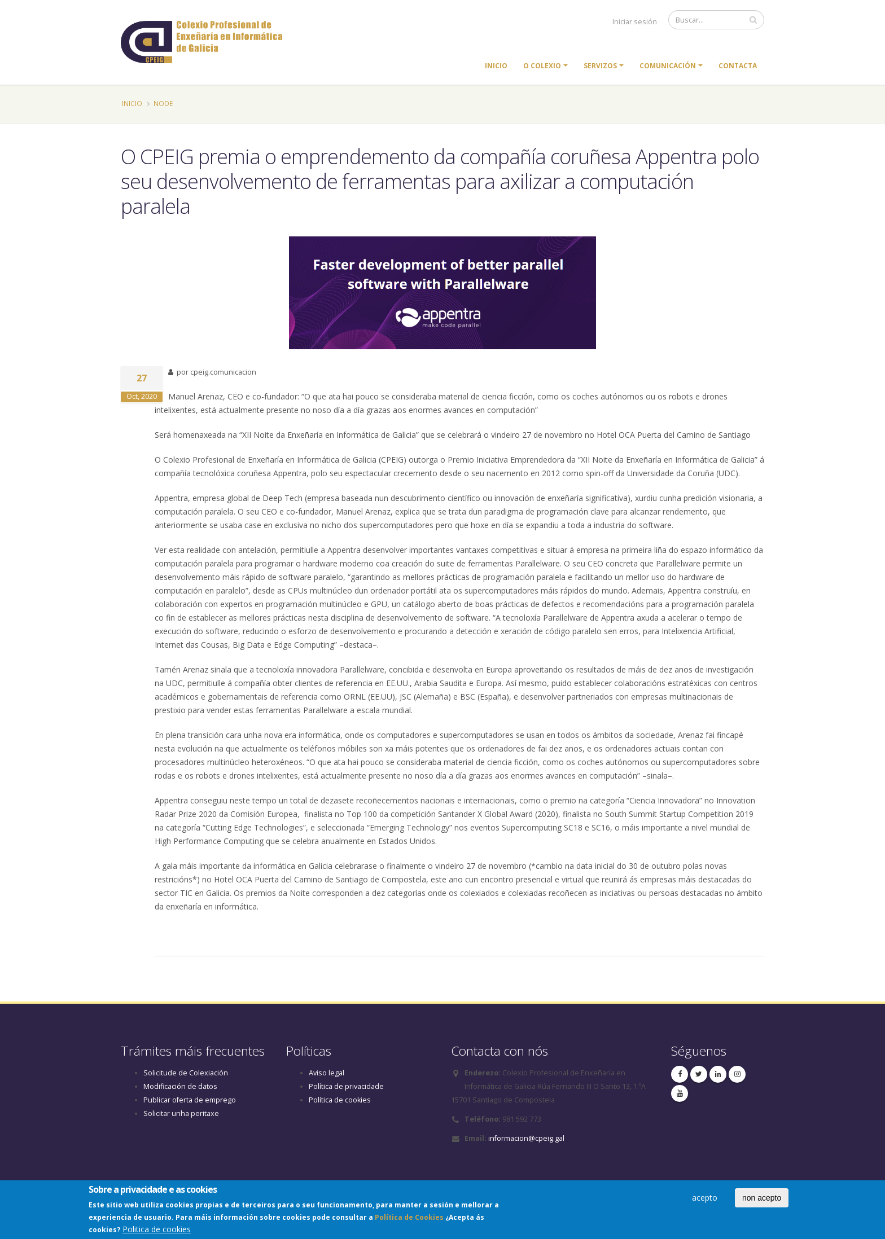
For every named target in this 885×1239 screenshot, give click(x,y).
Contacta (737, 66)
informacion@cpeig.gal (526, 1138)
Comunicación (667, 66)
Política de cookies (340, 1100)
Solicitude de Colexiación (185, 1073)
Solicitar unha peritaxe (181, 1113)
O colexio (542, 66)
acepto (704, 1199)
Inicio (496, 66)
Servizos (600, 66)
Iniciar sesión (634, 22)
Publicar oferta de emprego (189, 1100)
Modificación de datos (180, 1086)
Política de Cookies (409, 1219)
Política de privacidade (346, 1086)
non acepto (761, 1200)
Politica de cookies (156, 1231)
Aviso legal (326, 1073)
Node (163, 103)
